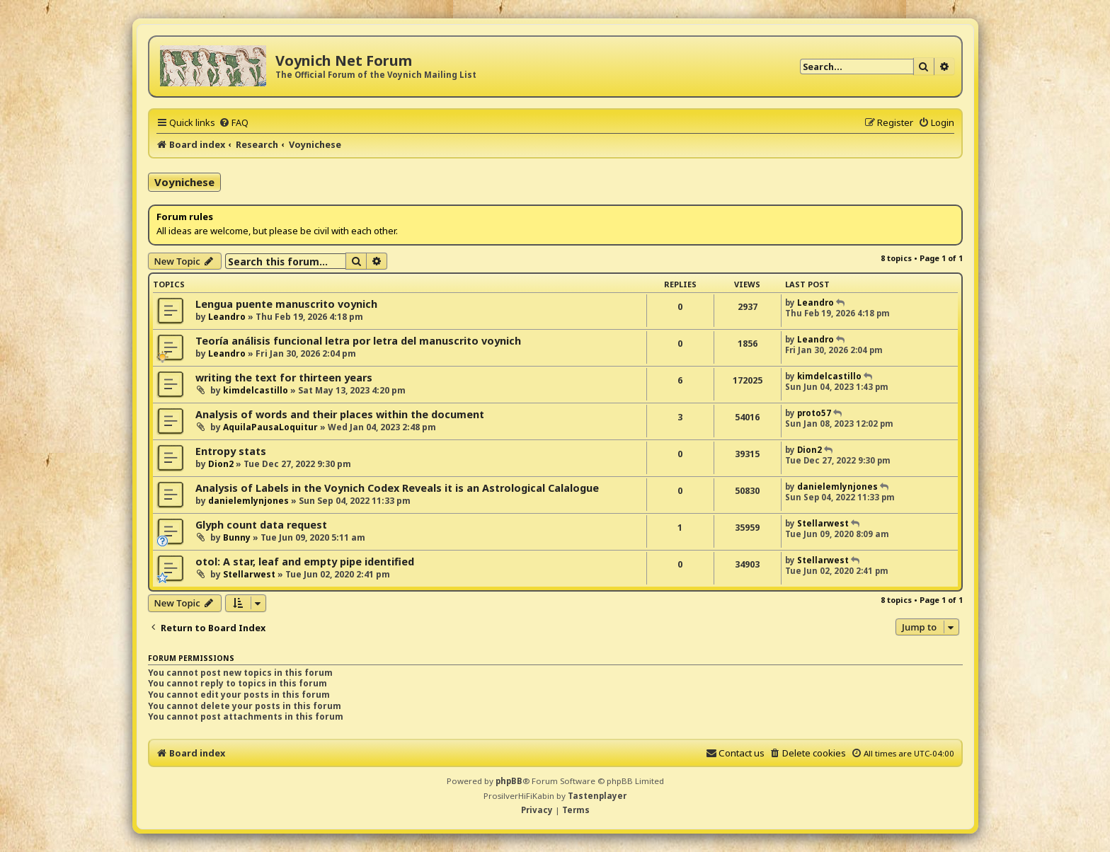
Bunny (237, 537)
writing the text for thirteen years (283, 377)
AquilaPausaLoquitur (270, 427)
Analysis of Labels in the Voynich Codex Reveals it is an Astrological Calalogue (397, 488)
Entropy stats (230, 451)
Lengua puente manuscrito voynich (286, 304)
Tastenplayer (597, 795)
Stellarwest (823, 523)
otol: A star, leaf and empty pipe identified (304, 561)
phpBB (509, 781)
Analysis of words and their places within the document (339, 414)
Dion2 (221, 464)
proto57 (814, 413)
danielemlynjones (248, 501)
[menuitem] (233, 122)
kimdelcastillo (255, 390)
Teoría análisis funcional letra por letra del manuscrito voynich (358, 340)
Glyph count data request (261, 524)
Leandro (227, 317)
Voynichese (184, 182)
